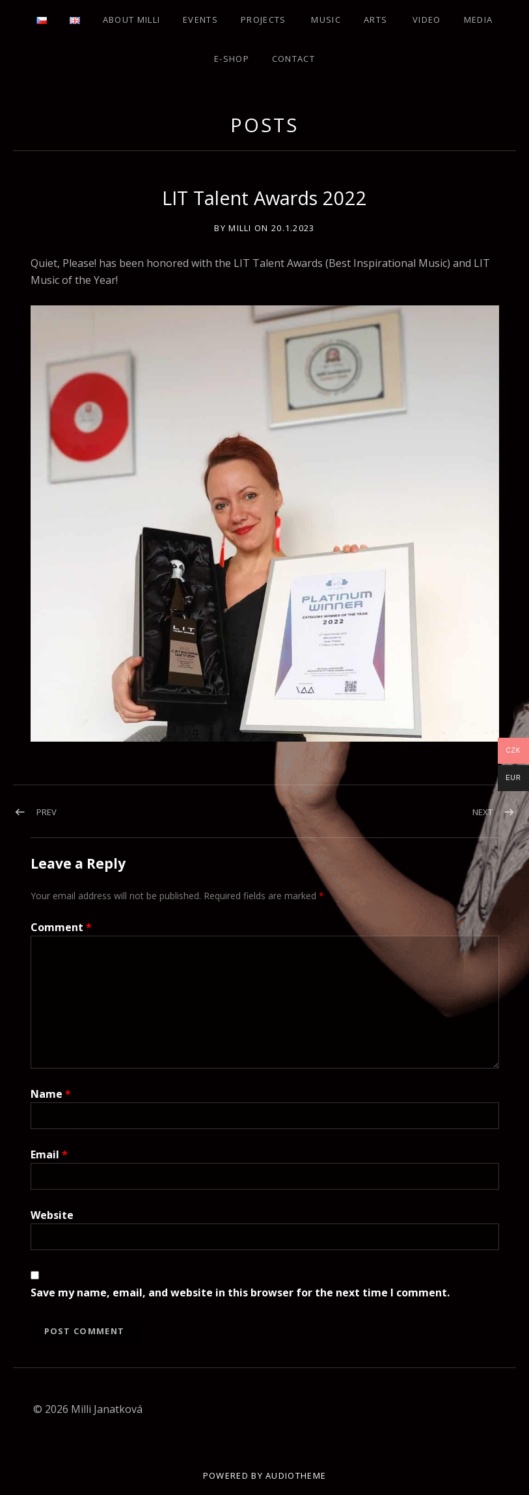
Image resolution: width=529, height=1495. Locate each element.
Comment (61, 927)
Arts (375, 19)
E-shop (231, 58)
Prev (46, 812)
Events (200, 19)
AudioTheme (295, 1475)
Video (427, 19)
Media (478, 19)
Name (51, 1094)
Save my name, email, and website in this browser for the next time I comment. (240, 1292)
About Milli (131, 19)
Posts (264, 124)
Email (49, 1154)
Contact (293, 58)
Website (52, 1215)
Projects (263, 19)
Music (326, 19)
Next (482, 812)
